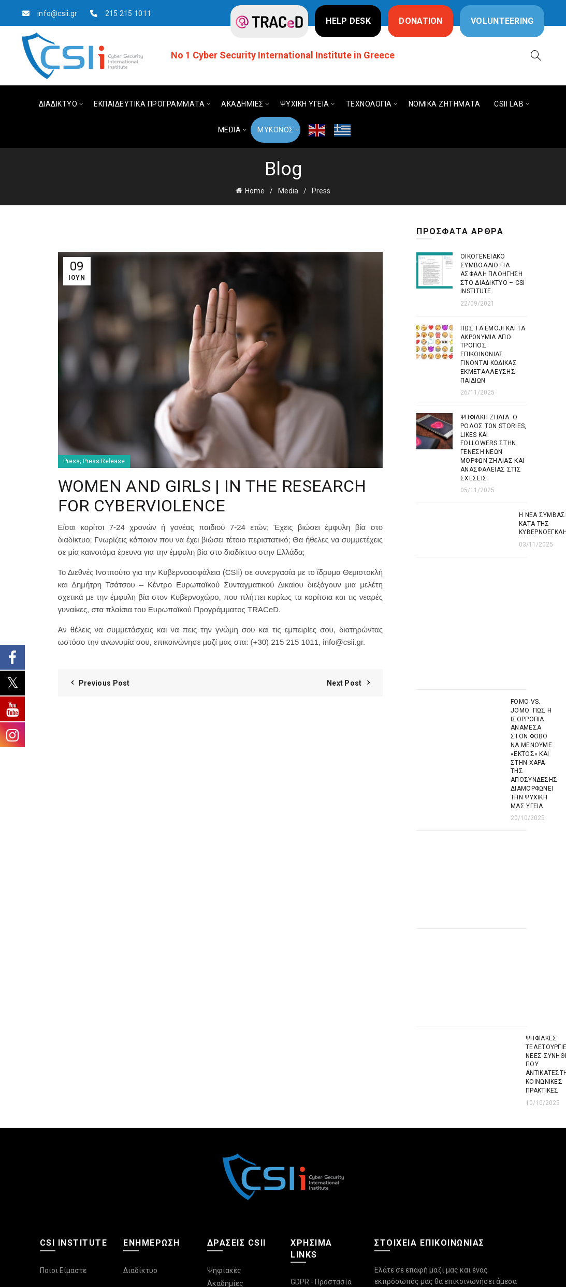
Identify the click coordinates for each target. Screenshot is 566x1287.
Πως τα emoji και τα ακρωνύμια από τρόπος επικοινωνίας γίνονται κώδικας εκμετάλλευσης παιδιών (493, 354)
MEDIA (229, 130)
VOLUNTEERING (502, 21)
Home (255, 191)
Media (288, 191)
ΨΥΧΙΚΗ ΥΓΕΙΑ (304, 104)
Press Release (104, 461)
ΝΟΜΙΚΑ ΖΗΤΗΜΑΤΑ (445, 104)
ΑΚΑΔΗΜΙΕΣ (242, 104)
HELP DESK (348, 21)
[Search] (536, 55)
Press (321, 191)
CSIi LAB (509, 104)
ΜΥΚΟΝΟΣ (275, 130)
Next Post (344, 683)
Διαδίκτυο (140, 1270)
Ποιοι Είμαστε (63, 1270)
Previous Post (104, 683)
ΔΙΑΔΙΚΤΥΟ (58, 104)
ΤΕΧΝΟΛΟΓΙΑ (369, 104)
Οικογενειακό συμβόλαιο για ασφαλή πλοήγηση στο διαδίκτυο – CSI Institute (492, 274)
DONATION (420, 21)
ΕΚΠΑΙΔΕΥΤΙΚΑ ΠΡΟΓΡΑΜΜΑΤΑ (149, 104)
